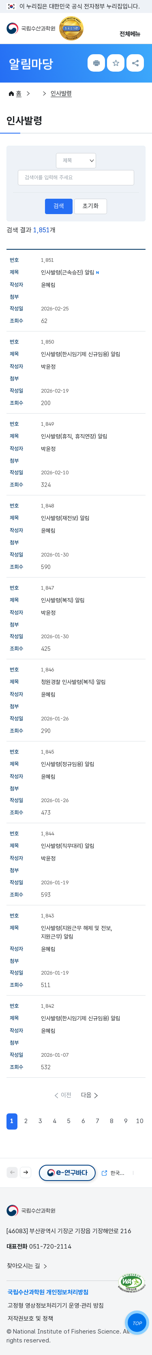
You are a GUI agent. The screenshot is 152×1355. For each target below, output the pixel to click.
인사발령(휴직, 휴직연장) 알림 (74, 436)
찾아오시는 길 (27, 1266)
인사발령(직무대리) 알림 (67, 846)
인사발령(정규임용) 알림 (67, 764)
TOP (136, 1323)
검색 (59, 206)
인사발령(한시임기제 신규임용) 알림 (80, 354)
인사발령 (61, 93)
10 (139, 1121)
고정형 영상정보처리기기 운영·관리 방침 (56, 1305)
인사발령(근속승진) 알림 (67, 272)
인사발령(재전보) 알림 (65, 518)
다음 (86, 1095)
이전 (66, 1095)
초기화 (90, 206)
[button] (25, 1172)
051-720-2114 (50, 1246)
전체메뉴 (130, 34)
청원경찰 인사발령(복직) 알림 (73, 682)
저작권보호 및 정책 (30, 1318)
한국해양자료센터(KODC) (117, 1173)
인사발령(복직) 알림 (63, 600)
